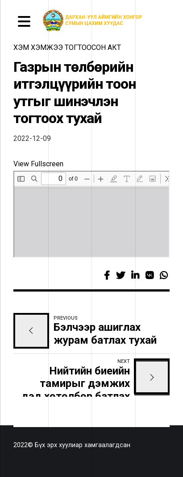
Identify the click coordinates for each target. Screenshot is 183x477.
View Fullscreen (38, 164)
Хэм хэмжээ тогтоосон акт (67, 47)
